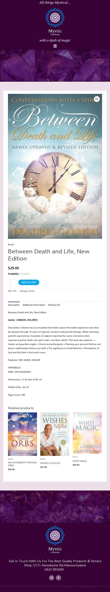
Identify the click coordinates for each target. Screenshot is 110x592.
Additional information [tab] (34, 305)
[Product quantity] (12, 283)
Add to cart (29, 282)
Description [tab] (14, 305)
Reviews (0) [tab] (54, 305)
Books (11, 244)
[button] (55, 46)
